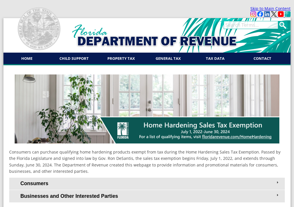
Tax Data (215, 58)
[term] (251, 25)
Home (26, 58)
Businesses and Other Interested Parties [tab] (150, 196)
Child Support (74, 58)
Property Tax (121, 58)
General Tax (168, 58)
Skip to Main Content (270, 8)
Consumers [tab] (150, 183)
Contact (262, 58)
